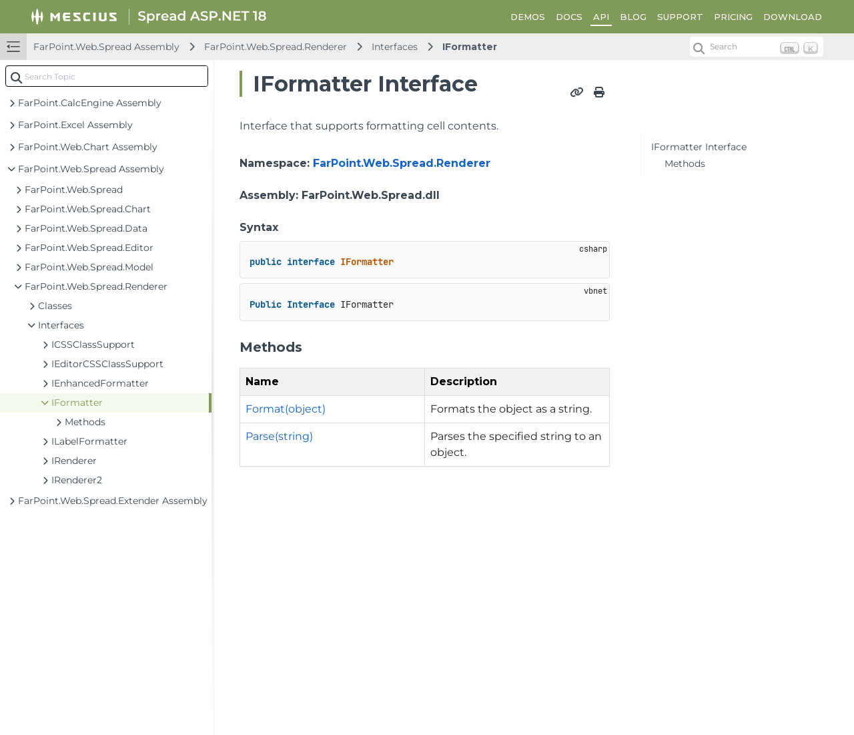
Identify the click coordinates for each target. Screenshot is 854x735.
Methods (685, 164)
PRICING (733, 16)
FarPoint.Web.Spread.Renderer (275, 47)
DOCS (569, 16)
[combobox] (106, 76)
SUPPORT (680, 16)
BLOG (633, 16)
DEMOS (527, 16)
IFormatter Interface (699, 147)
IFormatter (469, 47)
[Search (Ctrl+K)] (756, 47)
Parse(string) (279, 436)
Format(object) (286, 409)
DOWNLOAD (792, 16)
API (601, 16)
